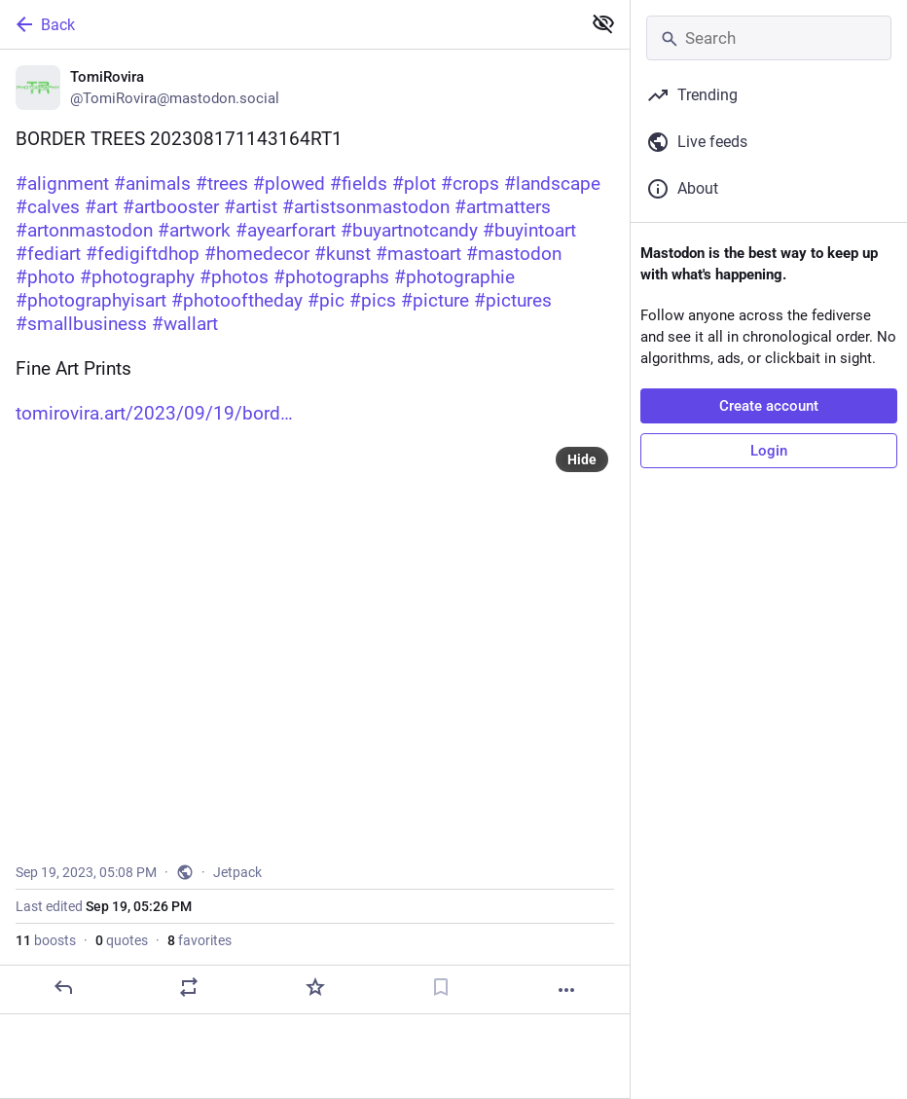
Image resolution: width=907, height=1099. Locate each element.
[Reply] (63, 987)
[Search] (768, 38)
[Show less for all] (603, 23)
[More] (566, 990)
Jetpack (237, 872)
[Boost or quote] (188, 987)
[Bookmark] (441, 987)
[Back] (288, 24)
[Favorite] (315, 987)
